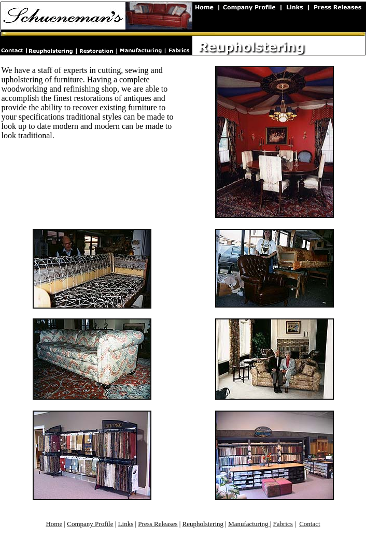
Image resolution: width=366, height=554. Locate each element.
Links (126, 524)
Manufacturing (249, 524)
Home (54, 524)
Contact (309, 524)
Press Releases (157, 524)
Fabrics (283, 524)
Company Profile (90, 524)
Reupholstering (202, 524)
